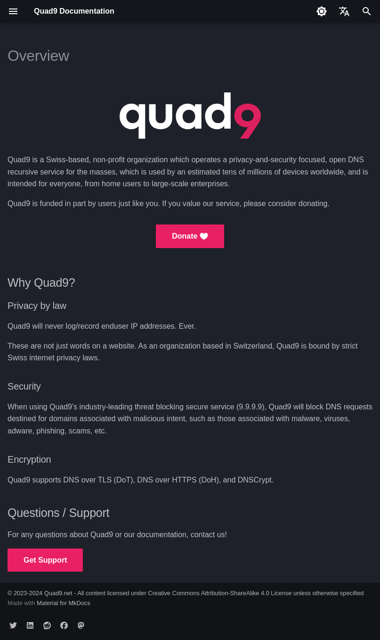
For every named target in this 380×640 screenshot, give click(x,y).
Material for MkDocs (63, 603)
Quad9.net (58, 593)
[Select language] (344, 11)
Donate (190, 236)
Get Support (45, 560)
